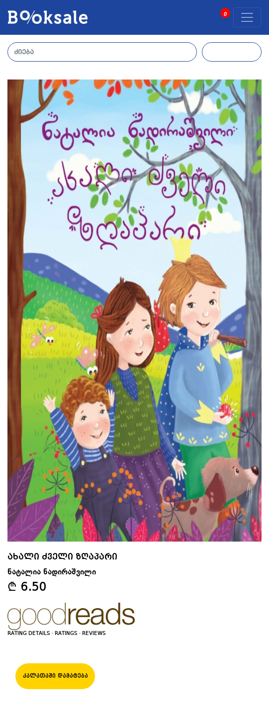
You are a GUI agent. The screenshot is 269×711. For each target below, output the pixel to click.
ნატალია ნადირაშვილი (51, 572)
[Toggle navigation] (247, 17)
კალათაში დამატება (55, 676)
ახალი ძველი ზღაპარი (62, 556)
